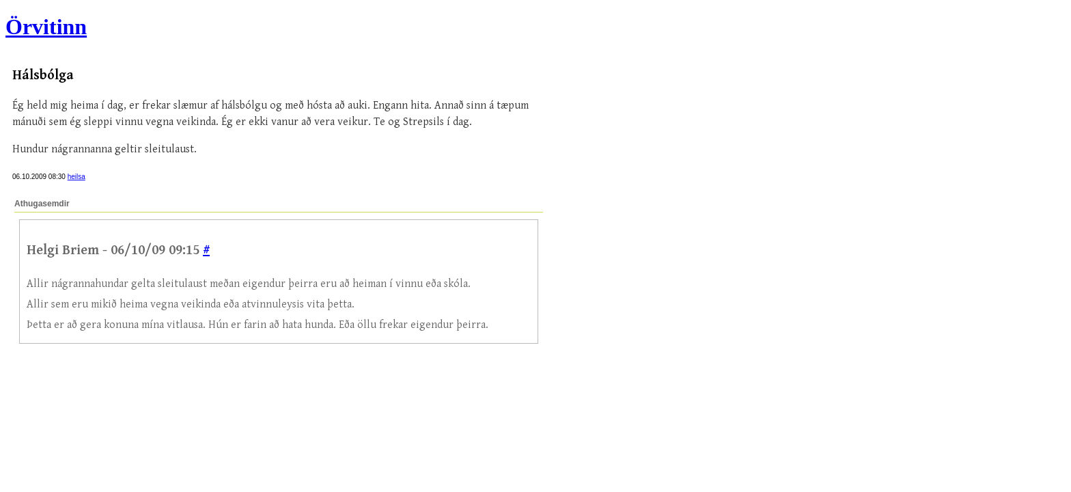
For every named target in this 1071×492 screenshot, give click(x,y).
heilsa (76, 176)
